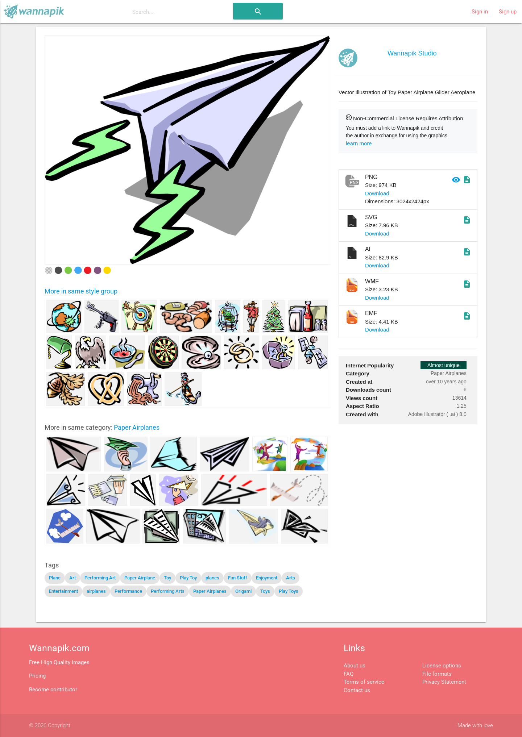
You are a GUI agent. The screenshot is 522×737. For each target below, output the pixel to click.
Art (72, 577)
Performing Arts (168, 591)
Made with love (475, 725)
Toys (265, 591)
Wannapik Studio (412, 53)
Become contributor (53, 689)
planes (212, 577)
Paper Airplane (139, 577)
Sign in (480, 11)
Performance (128, 591)
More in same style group (81, 291)
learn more (359, 143)
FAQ (348, 674)
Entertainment (63, 591)
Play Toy (188, 577)
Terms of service (364, 682)
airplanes (96, 591)
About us (354, 665)
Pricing (37, 676)
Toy (167, 577)
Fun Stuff (237, 577)
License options (441, 665)
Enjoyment (266, 577)
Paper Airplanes (137, 427)
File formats (437, 674)
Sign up (508, 11)
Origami (243, 591)
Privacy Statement (444, 682)
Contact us (357, 690)
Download (377, 193)
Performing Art (100, 577)
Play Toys (288, 591)
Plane (55, 577)
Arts (290, 577)
